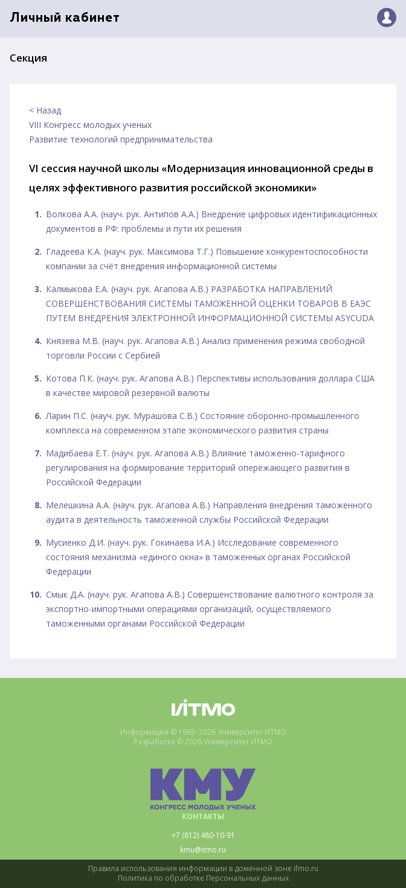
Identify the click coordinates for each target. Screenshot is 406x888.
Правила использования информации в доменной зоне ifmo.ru (203, 869)
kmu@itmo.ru (203, 850)
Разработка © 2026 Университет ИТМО (203, 742)
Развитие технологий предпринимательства (121, 139)
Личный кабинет (65, 18)
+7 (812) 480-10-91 (203, 835)
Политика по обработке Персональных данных (203, 878)
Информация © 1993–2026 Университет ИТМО (203, 732)
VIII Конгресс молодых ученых (90, 124)
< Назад (45, 110)
